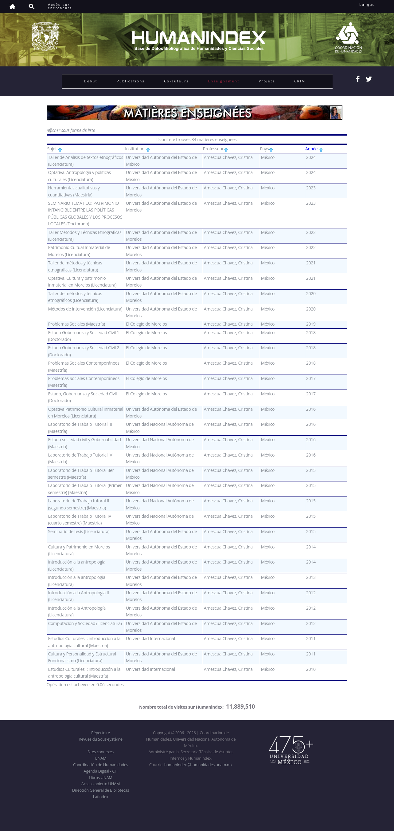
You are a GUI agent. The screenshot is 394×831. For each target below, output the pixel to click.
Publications (131, 81)
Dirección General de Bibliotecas (100, 790)
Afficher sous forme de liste (71, 130)
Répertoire (100, 732)
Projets (267, 81)
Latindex (100, 796)
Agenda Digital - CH (101, 771)
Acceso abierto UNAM (100, 783)
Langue (373, 4)
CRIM (299, 81)
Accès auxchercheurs (60, 6)
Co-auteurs (176, 81)
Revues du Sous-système (100, 739)
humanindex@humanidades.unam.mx (198, 764)
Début (91, 81)
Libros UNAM (100, 777)
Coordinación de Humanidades (100, 764)
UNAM (101, 758)
